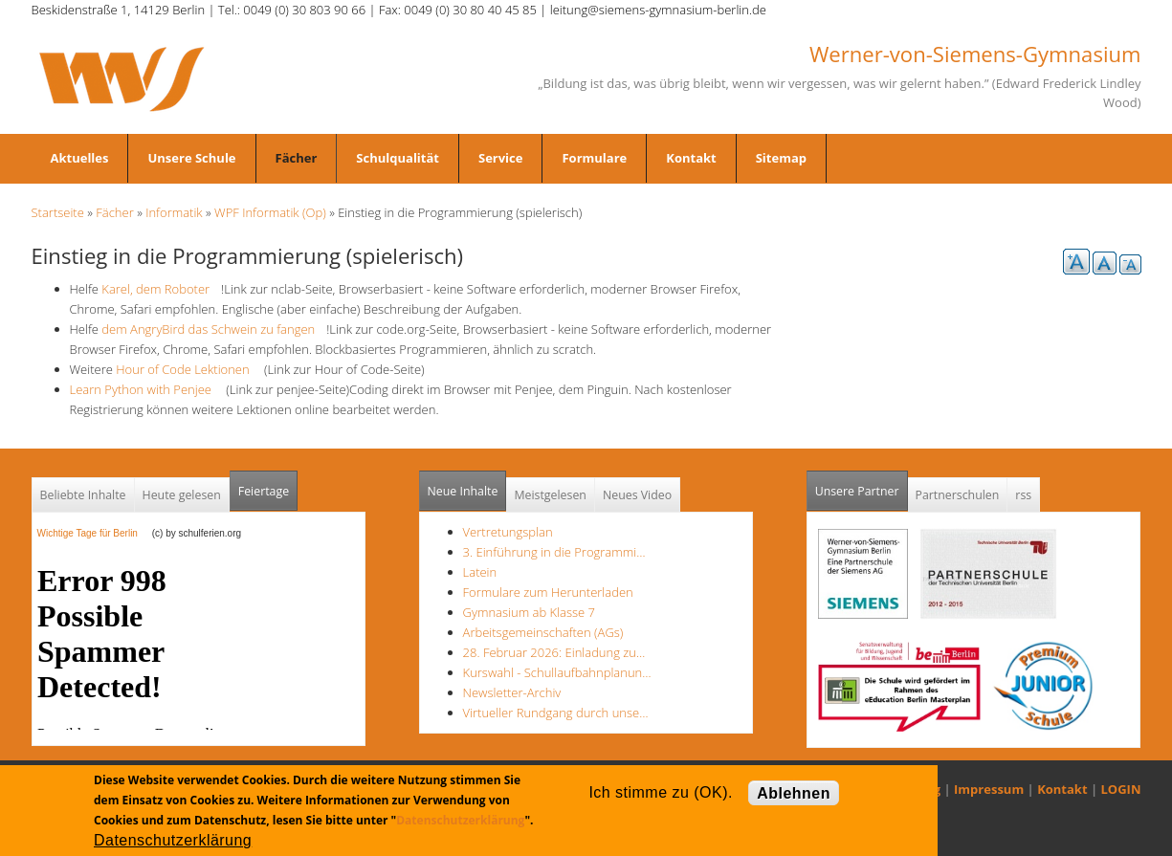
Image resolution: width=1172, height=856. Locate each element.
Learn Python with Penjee (146, 389)
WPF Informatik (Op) (270, 212)
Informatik (173, 212)
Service (500, 157)
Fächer (297, 157)
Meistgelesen (550, 495)
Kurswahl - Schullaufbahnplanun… (557, 672)
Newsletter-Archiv (512, 692)
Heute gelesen (182, 495)
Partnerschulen (958, 495)
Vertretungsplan (508, 531)
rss (1023, 495)
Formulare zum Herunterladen (548, 592)
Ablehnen (793, 793)
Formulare (594, 157)
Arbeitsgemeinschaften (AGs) (543, 632)
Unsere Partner (861, 485)
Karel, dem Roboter (160, 288)
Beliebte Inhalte (83, 495)
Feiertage (263, 491)
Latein (480, 572)
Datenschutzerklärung (460, 820)
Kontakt (691, 157)
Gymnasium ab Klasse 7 (529, 612)
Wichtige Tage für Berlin (93, 533)
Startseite (58, 212)
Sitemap (781, 157)
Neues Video (637, 495)
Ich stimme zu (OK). (660, 792)
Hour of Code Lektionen (188, 369)
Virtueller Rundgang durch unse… (556, 712)
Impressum (989, 789)
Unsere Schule (191, 157)
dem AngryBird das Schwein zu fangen (213, 329)
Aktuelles (80, 157)
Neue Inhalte (463, 491)
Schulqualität (397, 157)
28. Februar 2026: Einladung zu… (554, 652)
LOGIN (1121, 789)
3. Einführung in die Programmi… (554, 551)
